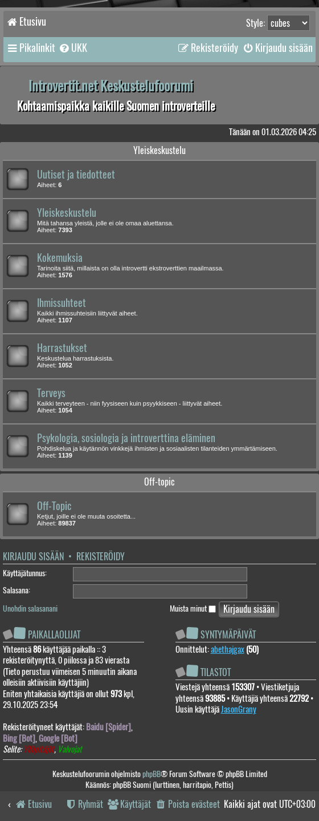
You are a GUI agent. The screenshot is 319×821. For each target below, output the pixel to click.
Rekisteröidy (100, 557)
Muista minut (193, 608)
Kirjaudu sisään (33, 557)
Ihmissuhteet (61, 303)
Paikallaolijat (54, 635)
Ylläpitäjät (38, 749)
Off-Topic (54, 506)
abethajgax (227, 649)
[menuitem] (72, 48)
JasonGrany (238, 709)
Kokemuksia (60, 258)
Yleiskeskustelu (159, 150)
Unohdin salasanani (30, 608)
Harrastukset (62, 348)
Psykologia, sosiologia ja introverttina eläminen (126, 438)
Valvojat (70, 749)
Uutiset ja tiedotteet (76, 174)
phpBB (151, 774)
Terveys (51, 393)
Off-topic (159, 482)
